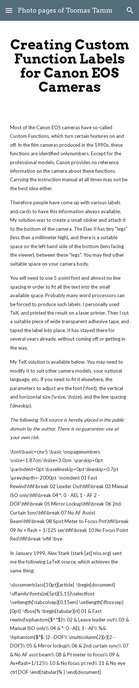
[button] (9, 10)
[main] (69, 66)
